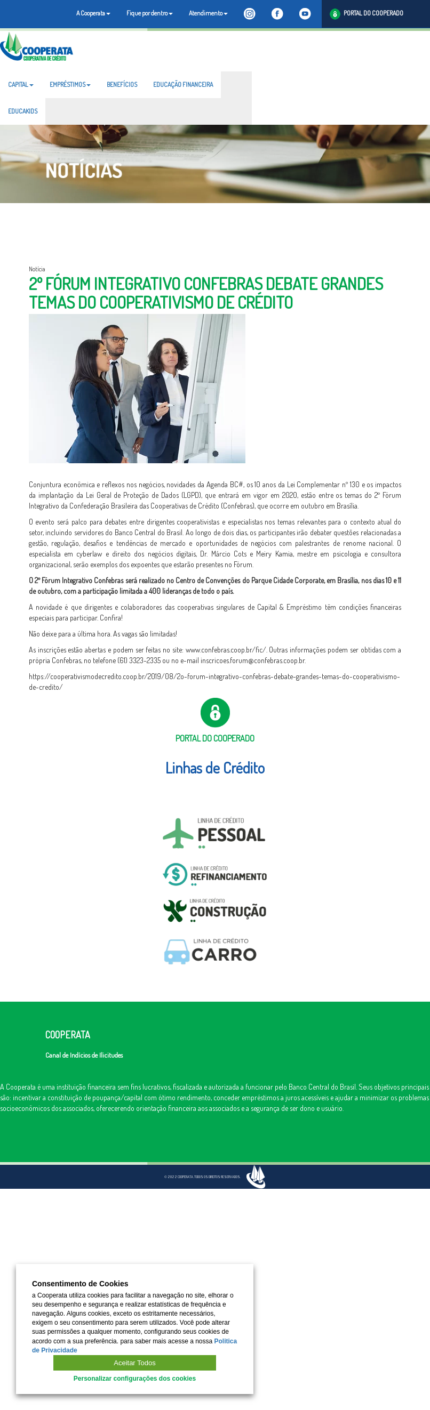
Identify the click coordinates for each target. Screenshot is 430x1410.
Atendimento (208, 13)
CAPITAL (21, 84)
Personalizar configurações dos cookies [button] (135, 1378)
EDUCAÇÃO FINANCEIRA (183, 84)
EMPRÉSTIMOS (70, 84)
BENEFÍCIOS (122, 84)
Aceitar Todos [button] (135, 1363)
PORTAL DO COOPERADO (366, 14)
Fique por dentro (149, 13)
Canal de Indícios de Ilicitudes (84, 1055)
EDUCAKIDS (22, 111)
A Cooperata (93, 13)
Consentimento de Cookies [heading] (80, 1284)
